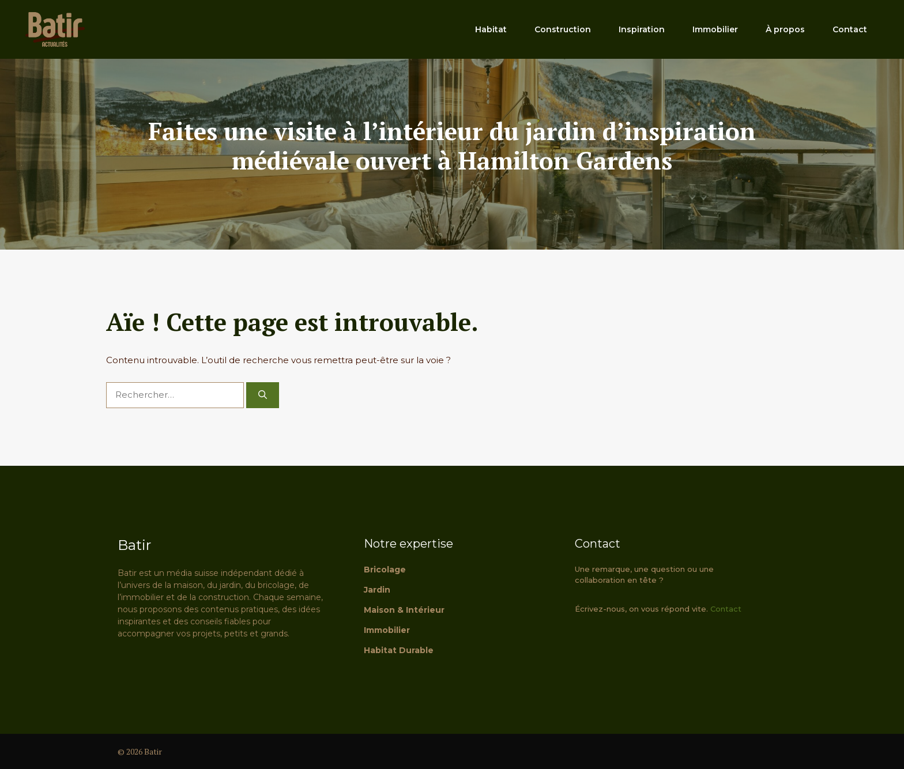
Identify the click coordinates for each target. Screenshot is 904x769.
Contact (850, 29)
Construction (562, 29)
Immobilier (715, 29)
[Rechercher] (262, 395)
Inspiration (642, 29)
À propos (785, 29)
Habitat (491, 29)
